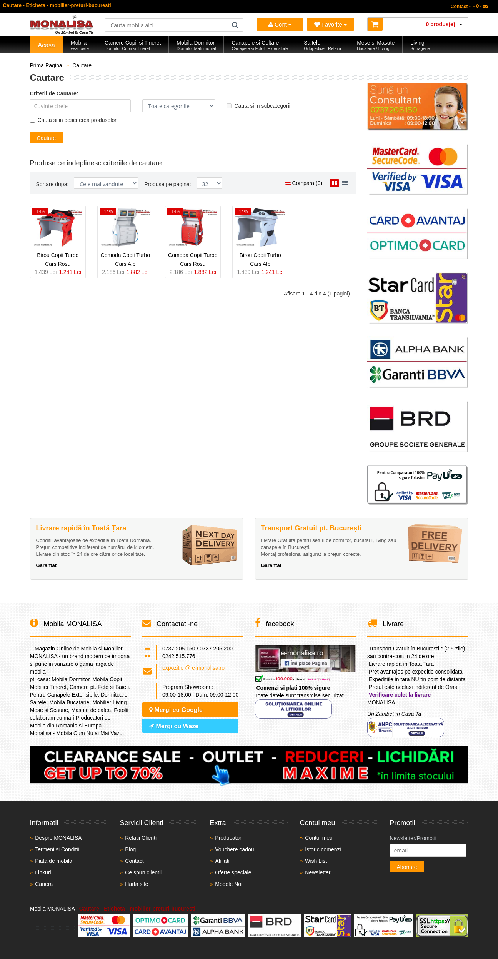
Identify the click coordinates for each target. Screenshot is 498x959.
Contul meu (319, 838)
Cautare (82, 65)
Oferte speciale (233, 872)
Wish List (316, 861)
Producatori (229, 838)
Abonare (407, 867)
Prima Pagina (46, 65)
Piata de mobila (53, 861)
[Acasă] (61, 32)
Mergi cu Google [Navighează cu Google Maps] (176, 710)
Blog (130, 849)
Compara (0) (303, 183)
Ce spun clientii (143, 872)
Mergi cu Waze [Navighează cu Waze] (173, 726)
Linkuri (43, 872)
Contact (134, 861)
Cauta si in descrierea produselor (73, 120)
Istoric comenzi (323, 849)
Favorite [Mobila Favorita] (330, 24)
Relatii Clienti (141, 838)
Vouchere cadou (234, 849)
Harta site (136, 884)
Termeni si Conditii (57, 849)
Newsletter (317, 872)
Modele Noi (228, 884)
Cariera (44, 884)
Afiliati (222, 861)
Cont (279, 24)
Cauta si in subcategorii (258, 106)
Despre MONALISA (58, 838)
